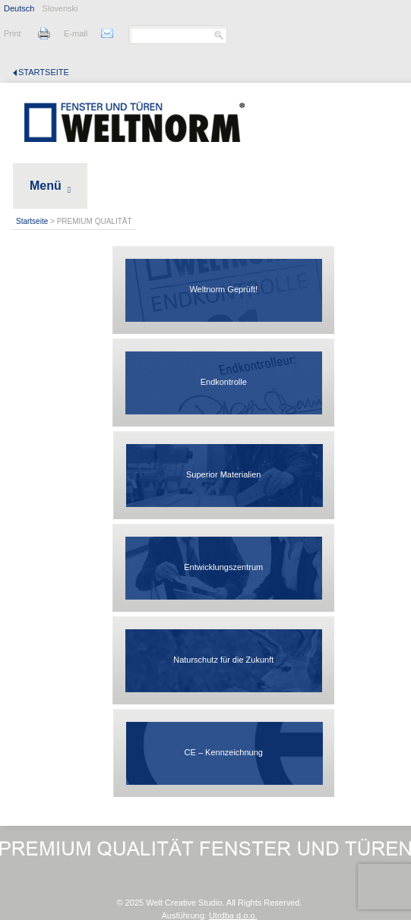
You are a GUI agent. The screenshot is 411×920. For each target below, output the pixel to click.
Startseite (43, 72)
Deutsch (19, 8)
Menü (46, 185)
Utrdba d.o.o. (233, 915)
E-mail (75, 33)
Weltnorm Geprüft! (223, 289)
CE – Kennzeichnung (224, 752)
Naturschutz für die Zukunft (223, 659)
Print (12, 33)
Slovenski (59, 8)
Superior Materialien (223, 474)
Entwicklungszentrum (223, 567)
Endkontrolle (224, 381)
